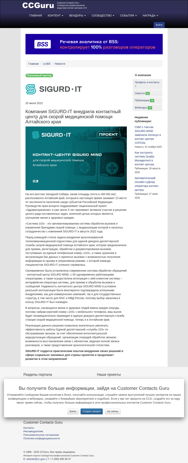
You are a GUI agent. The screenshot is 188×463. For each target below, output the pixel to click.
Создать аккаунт (92, 411)
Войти (73, 411)
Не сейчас (112, 411)
